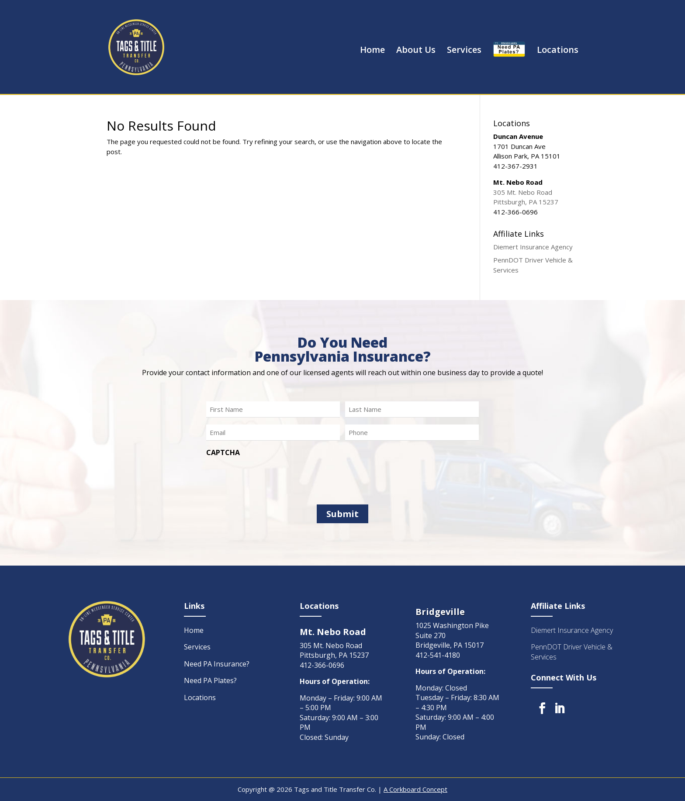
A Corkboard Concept (415, 789)
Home (372, 51)
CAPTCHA (223, 452)
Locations (557, 51)
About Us (416, 51)
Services (464, 51)
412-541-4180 (437, 655)
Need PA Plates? (210, 680)
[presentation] (272, 478)
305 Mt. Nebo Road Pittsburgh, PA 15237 (334, 650)
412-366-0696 (322, 665)
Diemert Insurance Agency (533, 246)
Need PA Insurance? (216, 664)
